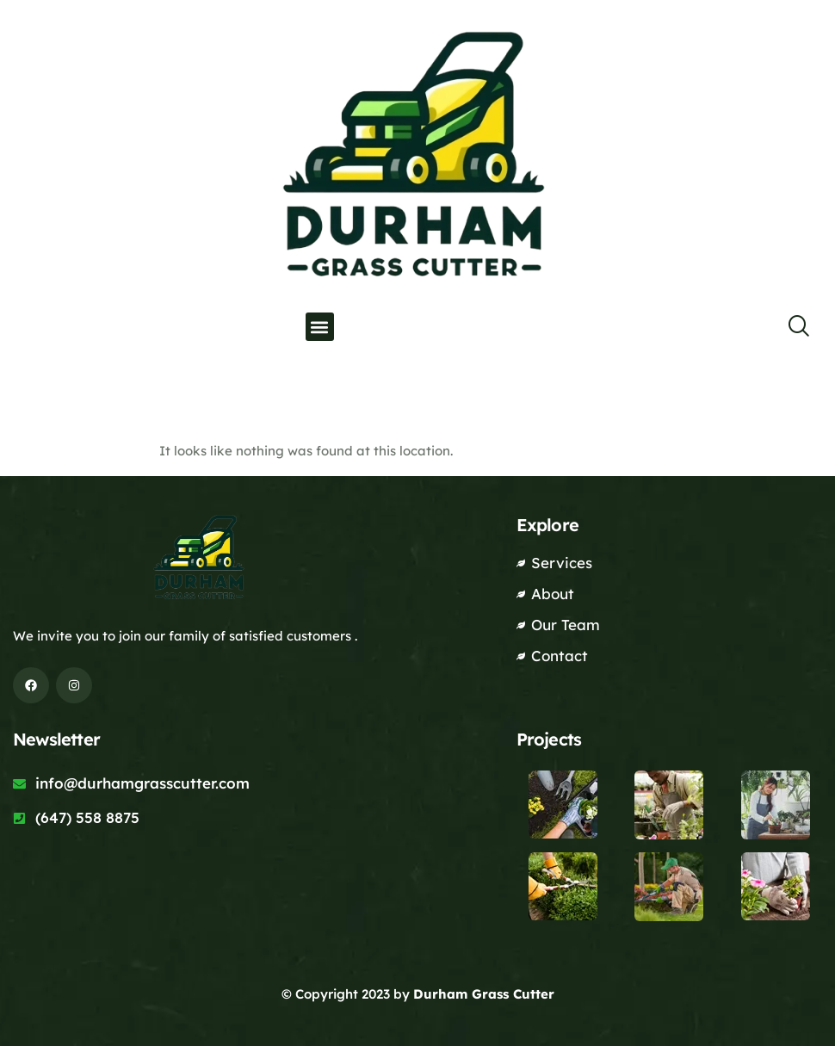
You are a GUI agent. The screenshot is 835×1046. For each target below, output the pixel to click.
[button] (320, 327)
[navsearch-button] (787, 327)
